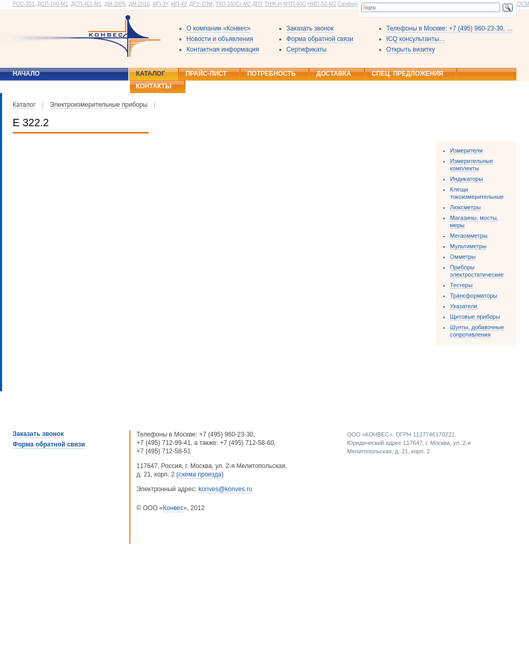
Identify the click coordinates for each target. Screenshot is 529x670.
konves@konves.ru (225, 489)
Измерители (466, 150)
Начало (26, 73)
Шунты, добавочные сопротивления (477, 331)
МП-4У (178, 4)
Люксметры (465, 207)
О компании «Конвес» (219, 28)
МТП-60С (294, 4)
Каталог (150, 73)
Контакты (153, 86)
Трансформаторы (473, 295)
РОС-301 (23, 4)
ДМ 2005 (115, 4)
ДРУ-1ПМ (200, 4)
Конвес (173, 508)
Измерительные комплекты (471, 164)
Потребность (271, 73)
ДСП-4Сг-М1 (86, 4)
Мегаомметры (468, 235)
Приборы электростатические (477, 271)
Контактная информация (223, 49)
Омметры (463, 256)
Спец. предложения (407, 73)
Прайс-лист (206, 73)
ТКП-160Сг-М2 (233, 4)
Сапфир (348, 4)
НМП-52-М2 (322, 4)
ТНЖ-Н (273, 4)
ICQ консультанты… (415, 39)
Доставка (333, 73)
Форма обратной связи (320, 39)
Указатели (463, 306)
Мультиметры (468, 246)
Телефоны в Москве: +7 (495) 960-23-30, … (449, 28)
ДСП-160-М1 (52, 4)
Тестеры (461, 285)
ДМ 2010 (138, 4)
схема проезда (199, 474)
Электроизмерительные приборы (99, 104)
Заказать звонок (310, 28)
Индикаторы (466, 179)
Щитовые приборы (475, 316)
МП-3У (160, 4)
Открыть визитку (410, 49)
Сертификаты (307, 49)
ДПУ (257, 4)
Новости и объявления (220, 39)
